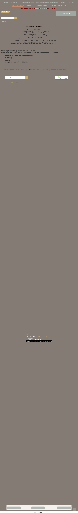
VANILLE (29, 5)
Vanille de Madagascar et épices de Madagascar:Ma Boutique (39, 2)
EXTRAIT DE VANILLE (42, 5)
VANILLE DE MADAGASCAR (39, 8)
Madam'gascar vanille (10, 2)
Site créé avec (39, 512)
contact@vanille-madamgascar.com (39, 341)
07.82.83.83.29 (42, 336)
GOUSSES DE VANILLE (17, 5)
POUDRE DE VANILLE (67, 2)
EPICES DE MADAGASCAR (59, 5)
